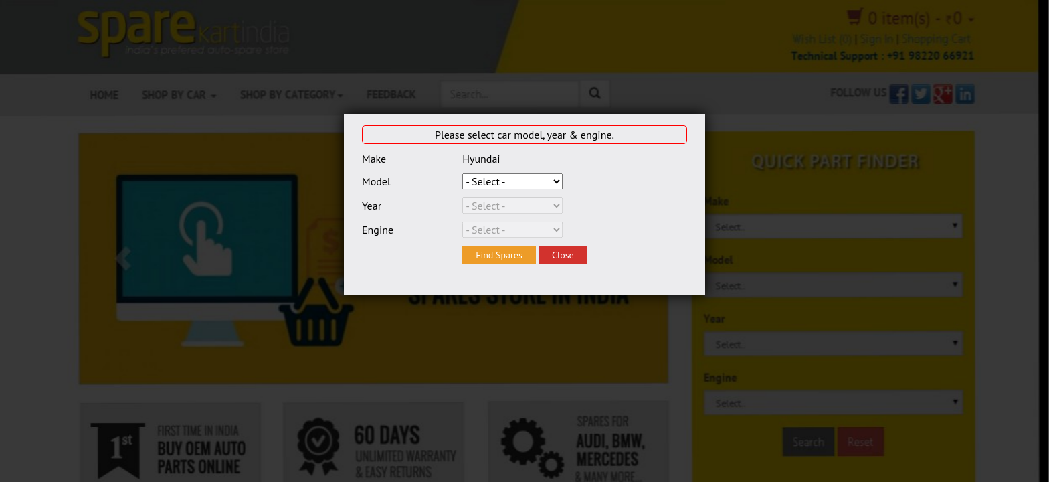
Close (563, 255)
